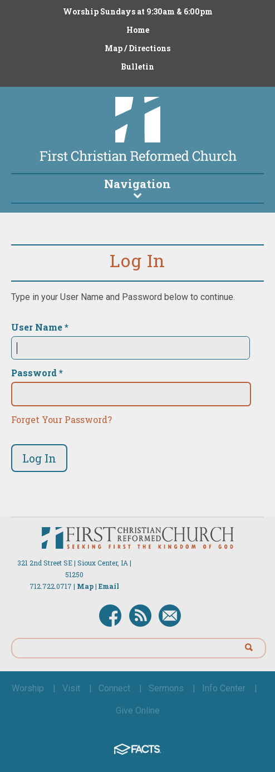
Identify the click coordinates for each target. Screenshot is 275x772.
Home (137, 29)
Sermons (166, 688)
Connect (114, 688)
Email (109, 586)
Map (85, 586)
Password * (37, 372)
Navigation (137, 187)
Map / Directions (137, 48)
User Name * (39, 327)
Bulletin (137, 66)
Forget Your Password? (61, 419)
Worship (28, 688)
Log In (39, 458)
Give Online (138, 710)
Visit (71, 688)
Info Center (223, 688)
